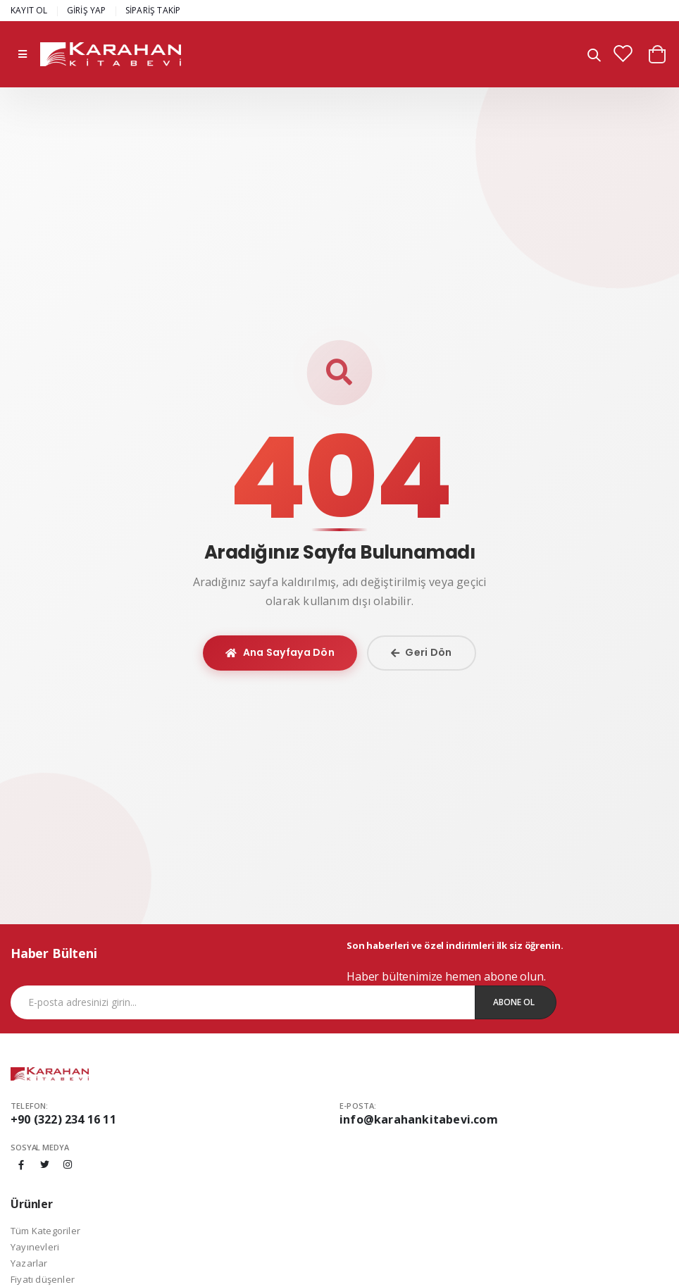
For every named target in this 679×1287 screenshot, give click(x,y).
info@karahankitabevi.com (419, 1119)
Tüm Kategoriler (45, 1230)
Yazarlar (29, 1263)
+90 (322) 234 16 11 (63, 1119)
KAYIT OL (29, 10)
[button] (594, 56)
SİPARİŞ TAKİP (153, 10)
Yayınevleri (35, 1247)
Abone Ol (514, 1002)
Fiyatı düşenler (43, 1279)
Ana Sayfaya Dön (280, 652)
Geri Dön (421, 652)
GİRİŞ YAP (86, 10)
